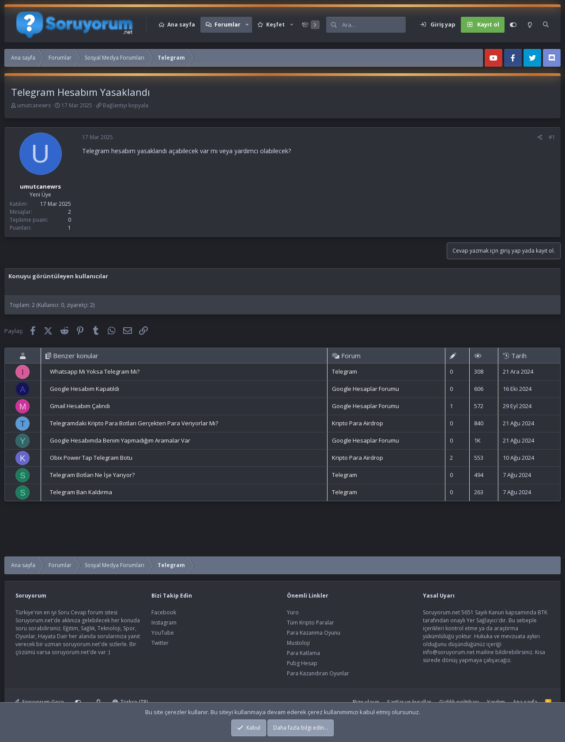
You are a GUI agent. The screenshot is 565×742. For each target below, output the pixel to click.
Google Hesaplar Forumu (365, 389)
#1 (552, 137)
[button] (247, 25)
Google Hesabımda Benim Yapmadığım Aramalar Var (120, 440)
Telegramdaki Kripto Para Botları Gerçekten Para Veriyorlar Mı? (134, 423)
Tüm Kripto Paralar (310, 622)
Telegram (344, 371)
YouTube (162, 632)
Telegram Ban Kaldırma (81, 492)
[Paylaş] (540, 137)
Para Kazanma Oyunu (313, 632)
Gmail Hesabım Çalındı (80, 406)
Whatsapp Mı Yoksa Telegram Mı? (94, 371)
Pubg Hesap (302, 663)
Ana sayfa (181, 24)
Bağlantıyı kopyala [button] (125, 105)
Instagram (164, 622)
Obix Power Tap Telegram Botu (91, 458)
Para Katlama (303, 653)
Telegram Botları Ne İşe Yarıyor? (92, 475)
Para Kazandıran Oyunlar (318, 673)
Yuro (293, 612)
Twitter (160, 643)
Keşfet (275, 24)
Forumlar (228, 24)
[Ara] (374, 25)
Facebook (163, 612)
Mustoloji (298, 643)
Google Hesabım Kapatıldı (84, 389)
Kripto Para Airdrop (357, 423)
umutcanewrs (34, 105)
